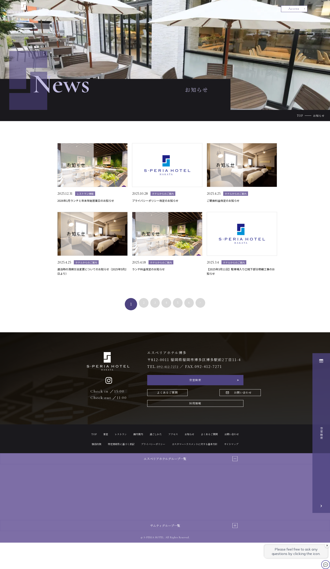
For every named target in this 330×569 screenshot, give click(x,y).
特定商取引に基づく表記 (168, 460)
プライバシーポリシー (207, 460)
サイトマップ (198, 470)
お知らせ (205, 450)
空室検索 (195, 390)
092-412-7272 (170, 375)
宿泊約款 (138, 460)
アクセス (186, 450)
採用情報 (195, 418)
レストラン (124, 450)
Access (293, 8)
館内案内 (145, 450)
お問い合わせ (224, 405)
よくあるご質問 (170, 405)
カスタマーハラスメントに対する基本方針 (153, 470)
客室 (107, 450)
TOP (300, 115)
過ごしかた (165, 450)
